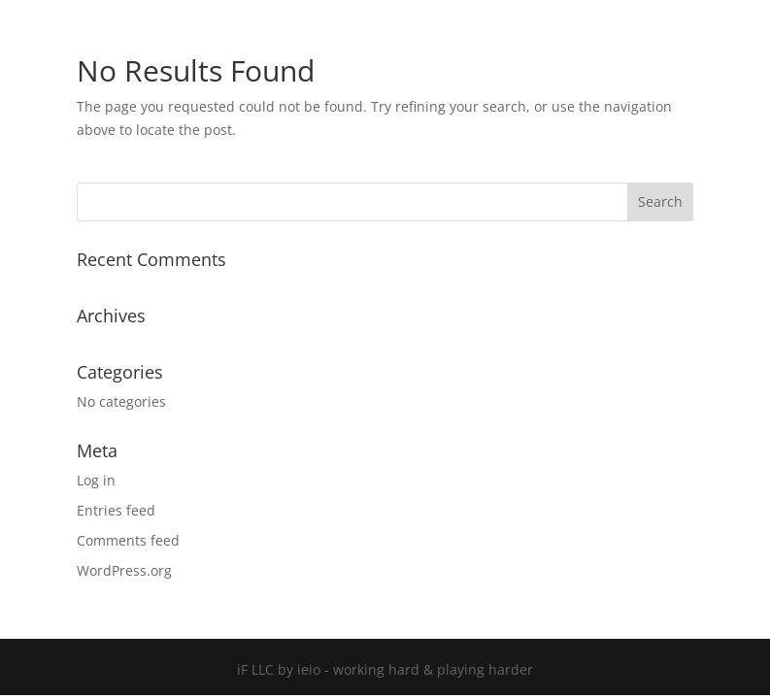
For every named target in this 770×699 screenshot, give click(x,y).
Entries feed (116, 510)
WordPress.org (124, 570)
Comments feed (128, 540)
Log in (96, 480)
